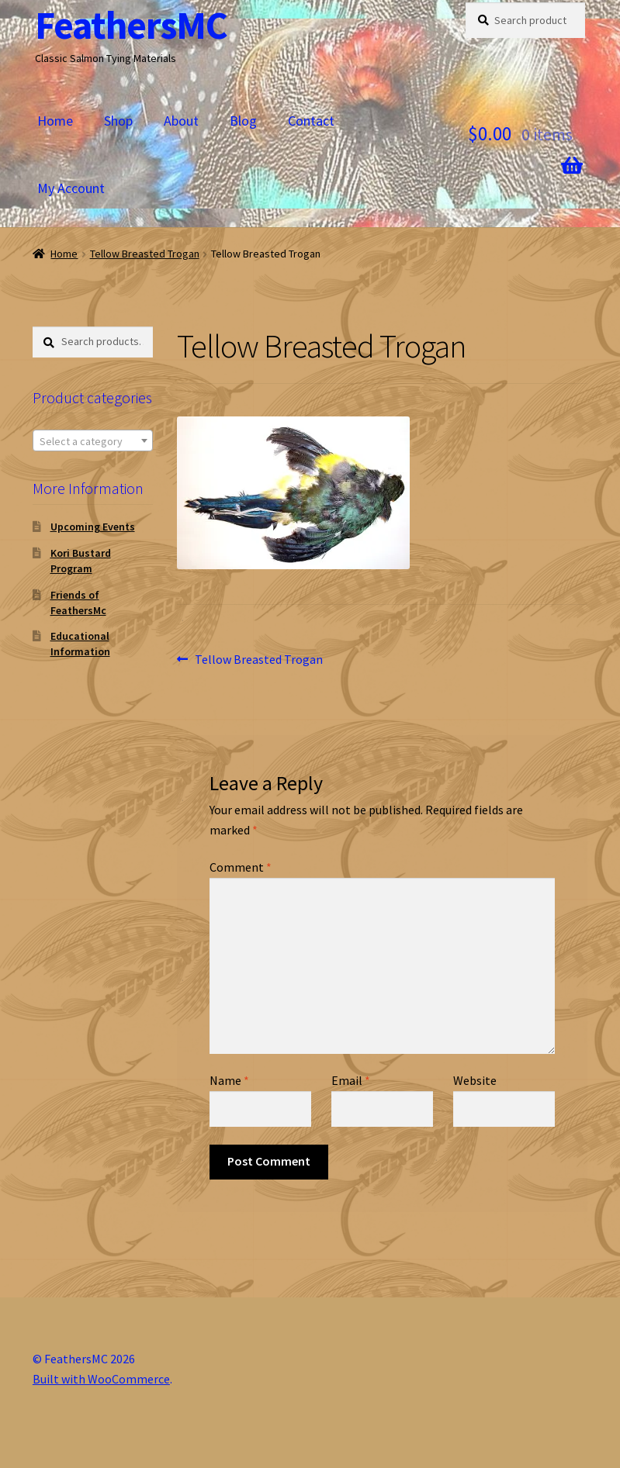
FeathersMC (131, 25)
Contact (311, 121)
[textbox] (92, 441)
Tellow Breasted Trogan (144, 254)
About (181, 121)
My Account (71, 188)
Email (350, 1080)
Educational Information (80, 643)
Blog (243, 121)
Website (475, 1080)
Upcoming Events (92, 527)
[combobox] (93, 440)
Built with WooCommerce (101, 1379)
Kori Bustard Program (80, 560)
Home (55, 121)
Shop (118, 121)
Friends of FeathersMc (78, 602)
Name (229, 1080)
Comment (241, 867)
